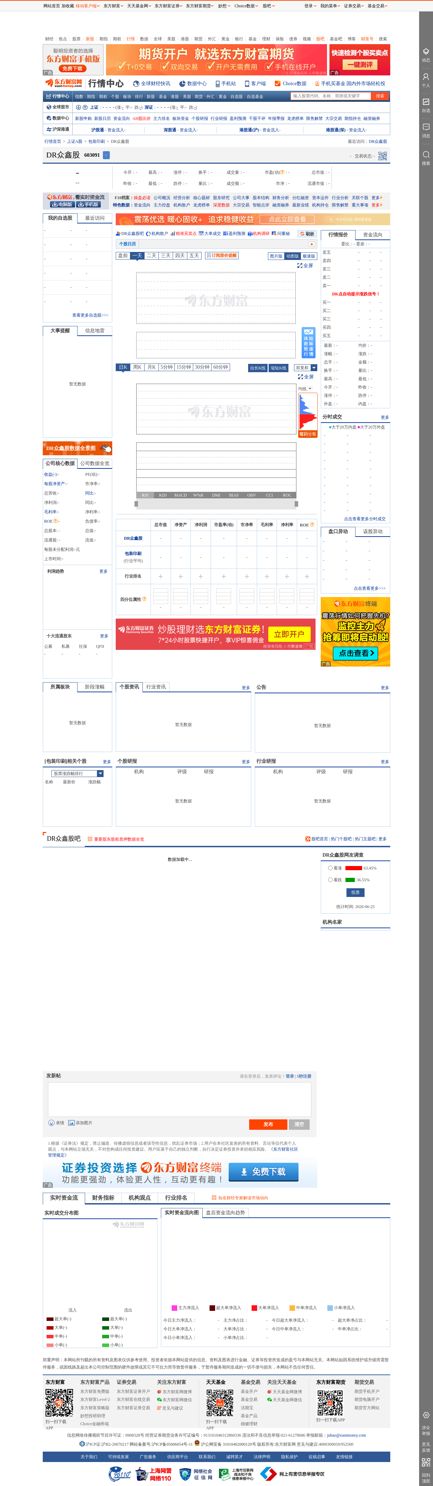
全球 (158, 38)
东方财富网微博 (174, 1391)
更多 (376, 197)
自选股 (236, 96)
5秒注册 (304, 1076)
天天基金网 (137, 5)
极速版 (309, 256)
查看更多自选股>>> (90, 315)
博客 (352, 38)
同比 (89, 493)
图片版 (276, 256)
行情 (130, 38)
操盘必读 (142, 197)
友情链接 (344, 1456)
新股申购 (83, 118)
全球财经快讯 (155, 83)
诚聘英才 (234, 1456)
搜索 (383, 38)
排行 (139, 96)
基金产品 (249, 1415)
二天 (151, 255)
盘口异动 (338, 531)
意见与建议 (170, 1408)
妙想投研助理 (92, 1415)
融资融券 (371, 118)
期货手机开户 (366, 1391)
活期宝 (247, 1407)
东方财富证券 (167, 5)
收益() (50, 474)
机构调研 (261, 233)
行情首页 (52, 141)
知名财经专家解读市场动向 (243, 1197)
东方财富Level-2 (95, 1399)
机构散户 (181, 205)
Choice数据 (295, 83)
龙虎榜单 (295, 118)
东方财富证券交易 (133, 1407)
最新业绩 (300, 205)
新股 (90, 38)
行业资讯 (156, 686)
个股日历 (127, 244)
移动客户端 (86, 5)
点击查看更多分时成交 (365, 518)
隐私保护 (289, 1456)
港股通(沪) (249, 130)
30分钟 (202, 367)
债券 (293, 38)
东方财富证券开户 (133, 1391)
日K (123, 367)
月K (151, 367)
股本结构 (261, 197)
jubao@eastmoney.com (346, 1435)
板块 (127, 96)
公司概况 (162, 197)
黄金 (225, 38)
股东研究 (221, 197)
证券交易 (352, 5)
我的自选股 (60, 218)
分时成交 (332, 416)
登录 (290, 1076)
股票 (76, 38)
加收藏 (68, 5)
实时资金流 (64, 1198)
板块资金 (180, 118)
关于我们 (89, 1456)
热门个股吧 (341, 838)
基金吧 (336, 38)
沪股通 (97, 130)
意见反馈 (426, 1447)
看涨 (335, 868)
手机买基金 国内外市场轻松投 (353, 83)
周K (137, 367)
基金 (252, 38)
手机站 (228, 83)
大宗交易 (333, 118)
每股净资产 (54, 483)
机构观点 (140, 1198)
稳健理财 (249, 1423)
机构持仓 (320, 205)
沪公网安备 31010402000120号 (225, 1444)
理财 (266, 38)
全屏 (308, 265)
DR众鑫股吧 (132, 233)
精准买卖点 (186, 233)
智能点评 (261, 205)
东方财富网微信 (174, 1399)
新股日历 (102, 118)
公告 (261, 687)
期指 (103, 38)
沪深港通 (58, 129)
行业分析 (340, 197)
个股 (115, 96)
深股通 (170, 130)
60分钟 (220, 367)
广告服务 (148, 1456)
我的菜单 (328, 5)
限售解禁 (314, 118)
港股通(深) (335, 130)
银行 (239, 38)
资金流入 (115, 130)
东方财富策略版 (94, 1407)
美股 (171, 38)
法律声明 (262, 1456)
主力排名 (161, 118)
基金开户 (249, 1391)
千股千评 (257, 118)
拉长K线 (258, 368)
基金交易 (249, 1399)
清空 (299, 1124)
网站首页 (51, 5)
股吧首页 (316, 838)
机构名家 (332, 922)
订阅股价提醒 (222, 255)
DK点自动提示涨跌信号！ (356, 294)
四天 (180, 255)
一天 (137, 255)
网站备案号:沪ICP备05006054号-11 (162, 1444)
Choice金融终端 (94, 1423)
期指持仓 (352, 118)
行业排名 (176, 1198)
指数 (79, 96)
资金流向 (121, 118)
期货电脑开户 (366, 1399)
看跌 (335, 879)
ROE (50, 521)
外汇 (212, 38)
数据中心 (197, 83)
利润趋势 (55, 571)
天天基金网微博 (284, 1391)
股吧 (320, 38)
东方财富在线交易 (133, 1399)
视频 (307, 38)
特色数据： (123, 205)
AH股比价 (141, 118)
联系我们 (207, 1456)
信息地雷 (95, 330)
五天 (194, 255)
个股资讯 (129, 686)
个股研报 (199, 118)
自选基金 (255, 96)
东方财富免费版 (94, 1391)
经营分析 (181, 197)
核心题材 (201, 197)
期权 (117, 38)
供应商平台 (177, 1456)
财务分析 (280, 197)
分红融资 (300, 197)
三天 (166, 255)
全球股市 (58, 107)
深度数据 (221, 205)
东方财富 (55, 1382)
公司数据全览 (94, 463)
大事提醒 (60, 330)
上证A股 (75, 141)
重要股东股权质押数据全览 (119, 839)
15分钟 (184, 367)
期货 (198, 38)
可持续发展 (118, 1456)
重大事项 (360, 205)
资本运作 (320, 197)
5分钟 (167, 367)
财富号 (367, 38)
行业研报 (219, 118)
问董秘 (283, 233)
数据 (144, 38)
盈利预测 (238, 118)
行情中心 (57, 96)
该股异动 (373, 531)
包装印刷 (96, 141)
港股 (185, 38)
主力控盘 (162, 205)
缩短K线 (278, 368)
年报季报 (276, 118)
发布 (268, 1124)
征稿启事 (317, 1456)
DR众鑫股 (133, 538)
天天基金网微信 (284, 1399)
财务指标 (103, 1198)
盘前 (123, 255)
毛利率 (50, 511)
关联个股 (360, 197)
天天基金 (216, 1382)
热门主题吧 (365, 838)
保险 (280, 38)
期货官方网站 (366, 1407)
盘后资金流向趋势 (225, 1212)
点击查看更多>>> (370, 588)
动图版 (292, 256)
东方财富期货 (330, 1382)
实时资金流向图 (182, 1212)
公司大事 (241, 197)
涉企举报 (426, 1430)
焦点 (63, 38)
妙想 (222, 5)
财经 (49, 38)
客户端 (258, 83)
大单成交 (212, 233)
